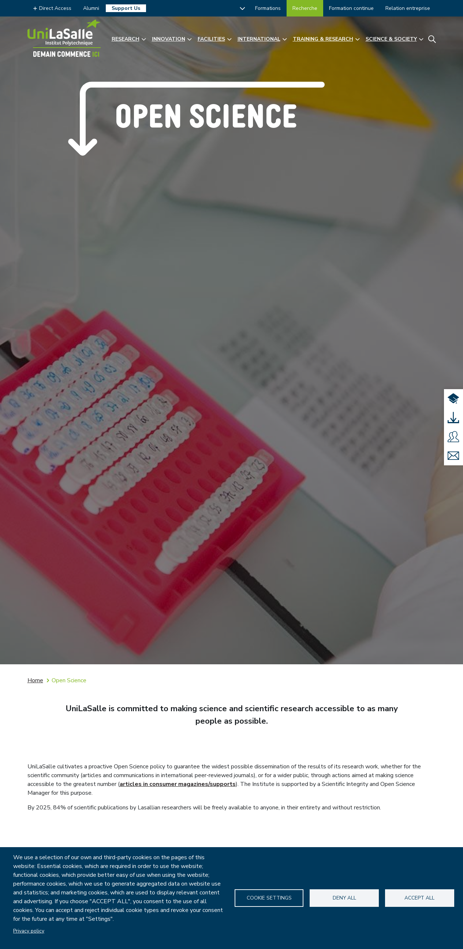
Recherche (304, 8)
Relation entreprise (407, 8)
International (259, 39)
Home (35, 680)
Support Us (126, 8)
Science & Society (391, 39)
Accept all (419, 897)
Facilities (211, 39)
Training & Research (323, 39)
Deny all (344, 897)
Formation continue (351, 8)
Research (125, 39)
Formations (268, 8)
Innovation (168, 39)
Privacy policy (28, 930)
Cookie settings (269, 897)
